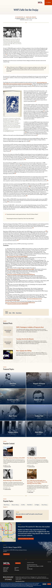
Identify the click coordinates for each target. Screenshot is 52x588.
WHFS (6, 312)
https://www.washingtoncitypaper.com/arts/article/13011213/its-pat (21, 274)
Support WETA (6, 568)
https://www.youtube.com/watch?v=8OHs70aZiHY (17, 256)
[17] (33, 227)
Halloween (13, 383)
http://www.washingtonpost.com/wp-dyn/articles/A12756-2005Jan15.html (20, 302)
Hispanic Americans (39, 383)
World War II (29, 504)
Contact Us (5, 572)
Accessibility (17, 571)
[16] (7, 201)
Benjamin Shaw (7, 466)
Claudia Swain (31, 466)
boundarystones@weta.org (32, 565)
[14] (29, 186)
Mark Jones (30, 492)
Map (28, 568)
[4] (35, 101)
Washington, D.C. (21, 17)
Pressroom (5, 571)
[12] (15, 173)
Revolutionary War (13, 400)
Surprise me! (19, 517)
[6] (25, 132)
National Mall (39, 416)
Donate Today (7, 554)
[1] (6, 54)
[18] (46, 231)
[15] (26, 195)
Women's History (13, 432)
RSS (15, 569)
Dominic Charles (20, 18)
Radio (10, 312)
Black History (39, 432)
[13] (47, 180)
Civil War (23, 504)
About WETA (5, 569)
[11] (20, 165)
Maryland (28, 17)
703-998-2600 (29, 569)
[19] (18, 240)
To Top (49, 562)
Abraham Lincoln (39, 400)
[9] (10, 150)
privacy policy (31, 586)
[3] (32, 86)
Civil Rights (37, 504)
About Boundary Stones (20, 582)
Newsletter (17, 568)
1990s (13, 312)
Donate (18, 564)
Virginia (34, 17)
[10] (25, 159)
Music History (19, 312)
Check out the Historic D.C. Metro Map (27, 539)
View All (4, 507)
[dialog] (26, 585)
